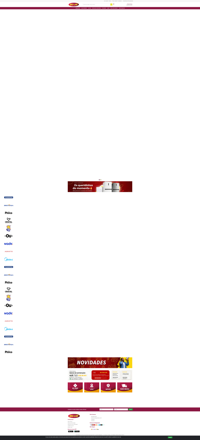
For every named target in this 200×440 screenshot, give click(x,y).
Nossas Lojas (70, 427)
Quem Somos (70, 421)
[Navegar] (0, 71)
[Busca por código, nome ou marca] (96, 4)
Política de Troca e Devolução (73, 424)
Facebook (92, 420)
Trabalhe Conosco (71, 425)
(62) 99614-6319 (94, 416)
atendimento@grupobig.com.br (96, 417)
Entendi (170, 437)
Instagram (93, 419)
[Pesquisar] (111, 4)
